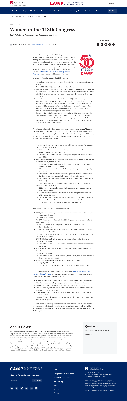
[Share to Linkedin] (102, 44)
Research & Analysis (54, 11)
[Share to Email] (109, 44)
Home (12, 16)
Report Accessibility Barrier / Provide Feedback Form (97, 387)
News (86, 11)
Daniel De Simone (37, 44)
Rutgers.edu (13, 5)
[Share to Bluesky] (105, 44)
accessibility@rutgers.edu (100, 385)
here (44, 311)
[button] (113, 44)
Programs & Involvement (31, 11)
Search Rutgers (22, 5)
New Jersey (73, 11)
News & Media (20, 16)
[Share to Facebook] (98, 44)
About (98, 11)
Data (13, 11)
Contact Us (88, 334)
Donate (112, 11)
